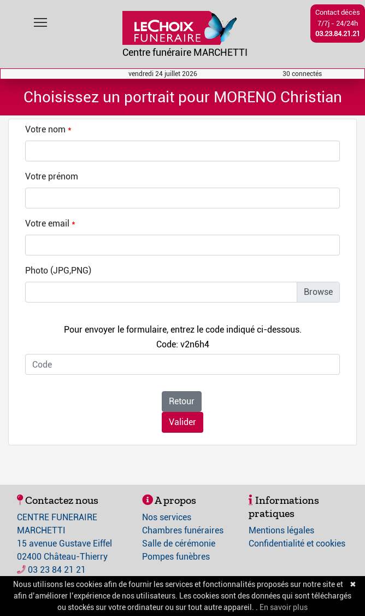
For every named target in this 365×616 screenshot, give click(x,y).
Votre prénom (51, 176)
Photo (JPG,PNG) (58, 270)
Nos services (166, 517)
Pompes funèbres (176, 556)
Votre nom (45, 129)
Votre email (47, 223)
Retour (182, 401)
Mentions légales (281, 530)
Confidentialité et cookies (297, 543)
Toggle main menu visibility (41, 20)
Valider (182, 422)
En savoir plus (284, 607)
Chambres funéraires (182, 530)
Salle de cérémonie (178, 543)
